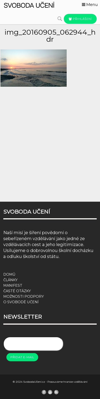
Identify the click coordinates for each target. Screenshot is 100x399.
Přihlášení (80, 19)
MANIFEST (12, 285)
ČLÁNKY (10, 280)
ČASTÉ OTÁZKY (17, 291)
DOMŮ (9, 274)
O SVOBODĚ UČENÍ (21, 302)
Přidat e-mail (22, 357)
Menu (90, 4)
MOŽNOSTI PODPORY (23, 296)
